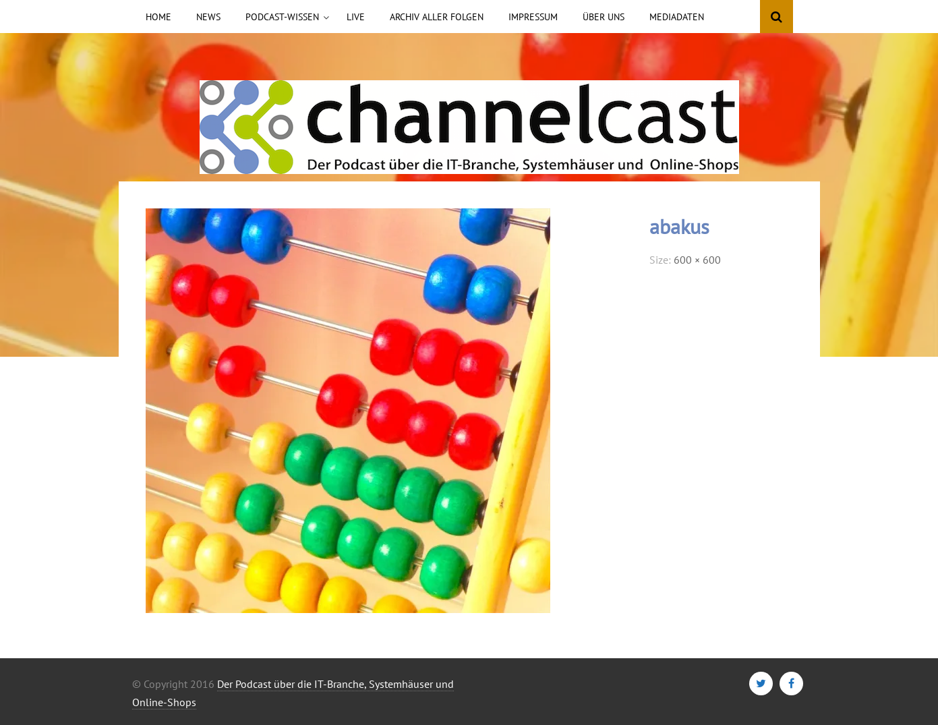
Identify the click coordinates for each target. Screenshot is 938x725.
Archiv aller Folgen (436, 17)
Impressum (533, 17)
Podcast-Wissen (282, 17)
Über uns (603, 17)
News (208, 17)
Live (356, 17)
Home (158, 17)
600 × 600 (697, 259)
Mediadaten (676, 17)
